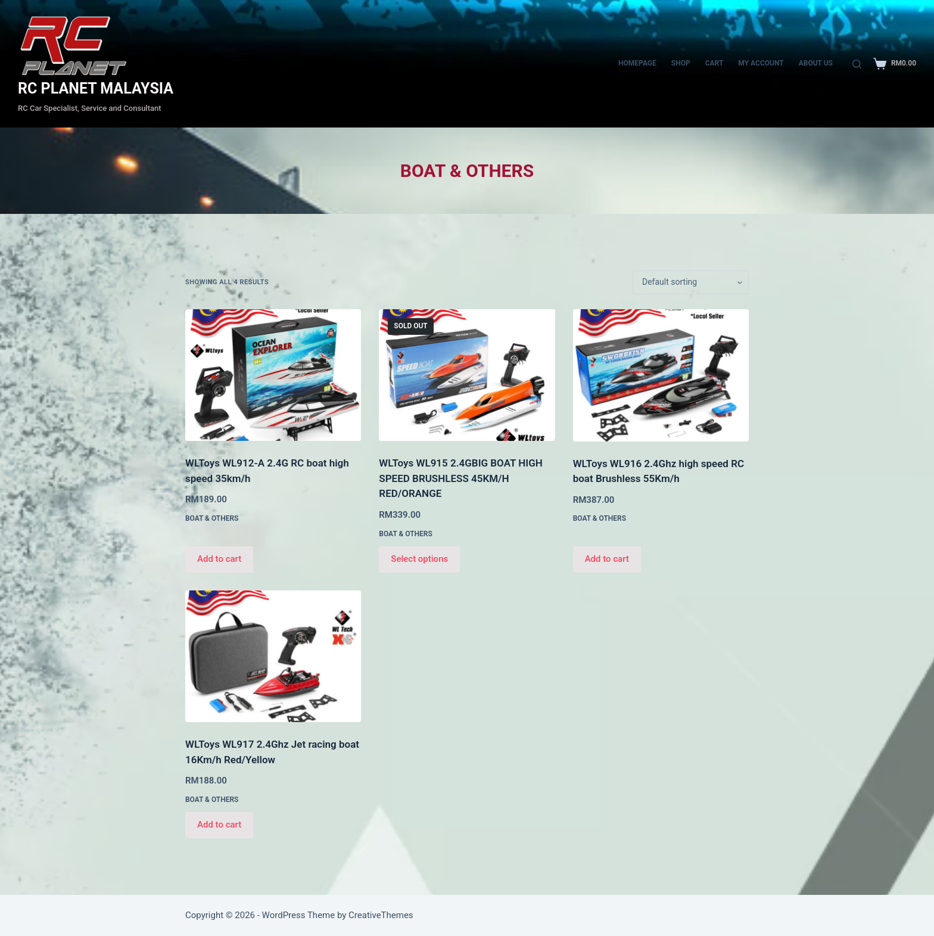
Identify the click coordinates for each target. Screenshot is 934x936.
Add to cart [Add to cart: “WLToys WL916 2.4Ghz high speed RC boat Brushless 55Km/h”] (607, 558)
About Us (816, 63)
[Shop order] (691, 282)
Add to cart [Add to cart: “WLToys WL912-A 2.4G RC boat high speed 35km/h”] (219, 558)
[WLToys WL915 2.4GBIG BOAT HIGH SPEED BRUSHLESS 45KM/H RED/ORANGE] (467, 375)
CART (714, 63)
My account (760, 63)
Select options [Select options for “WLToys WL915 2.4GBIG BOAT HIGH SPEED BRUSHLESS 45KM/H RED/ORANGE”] (419, 558)
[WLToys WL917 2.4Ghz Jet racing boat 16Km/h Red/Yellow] (273, 656)
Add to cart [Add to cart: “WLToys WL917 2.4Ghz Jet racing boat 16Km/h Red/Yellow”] (219, 824)
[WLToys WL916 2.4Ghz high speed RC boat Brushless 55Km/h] (661, 375)
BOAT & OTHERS (211, 518)
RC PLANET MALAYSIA (95, 88)
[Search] (856, 64)
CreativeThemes (380, 915)
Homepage (637, 63)
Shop (680, 63)
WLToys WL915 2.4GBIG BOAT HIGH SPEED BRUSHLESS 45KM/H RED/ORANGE (460, 478)
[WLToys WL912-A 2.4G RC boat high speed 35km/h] (273, 375)
